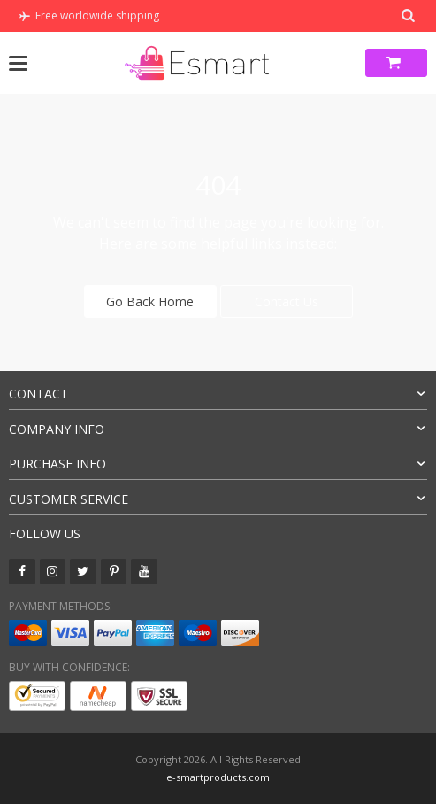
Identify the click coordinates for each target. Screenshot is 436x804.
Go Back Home (150, 301)
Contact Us (286, 301)
